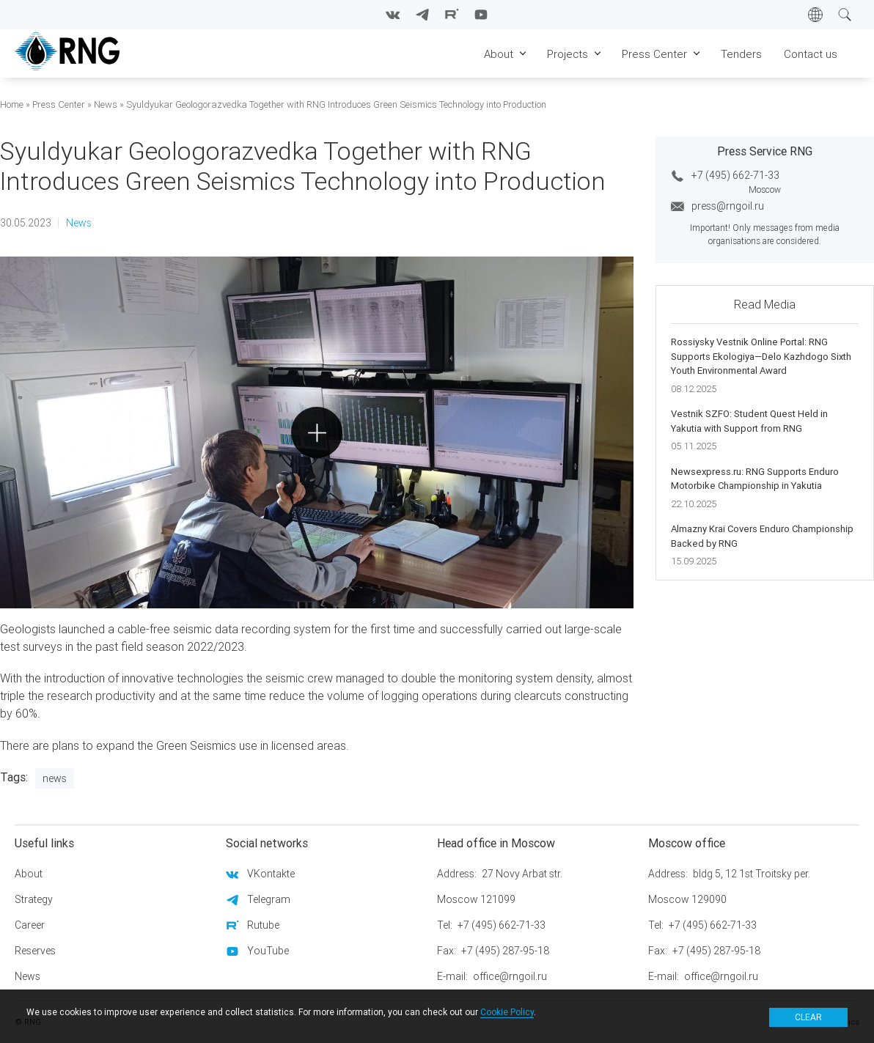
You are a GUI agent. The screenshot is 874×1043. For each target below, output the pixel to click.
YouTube (268, 950)
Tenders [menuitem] (741, 53)
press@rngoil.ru (727, 206)
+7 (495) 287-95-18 (505, 950)
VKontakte (271, 873)
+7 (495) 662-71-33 (735, 175)
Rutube (263, 925)
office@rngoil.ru (510, 976)
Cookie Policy (507, 1011)
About (29, 873)
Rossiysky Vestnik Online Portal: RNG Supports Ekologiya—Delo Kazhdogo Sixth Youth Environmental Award (761, 356)
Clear (808, 1016)
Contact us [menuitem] (810, 53)
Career (30, 925)
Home (11, 104)
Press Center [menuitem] (654, 53)
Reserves (35, 950)
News (105, 104)
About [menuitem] (498, 53)
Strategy (34, 899)
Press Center (58, 104)
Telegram (268, 899)
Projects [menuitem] (567, 53)
